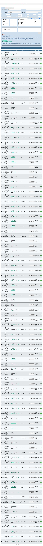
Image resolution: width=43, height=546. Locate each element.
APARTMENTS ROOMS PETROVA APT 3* (13, 187)
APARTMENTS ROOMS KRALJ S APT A (13, 54)
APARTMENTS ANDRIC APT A (13, 93)
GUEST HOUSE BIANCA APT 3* (13, 319)
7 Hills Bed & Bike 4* (26, 20)
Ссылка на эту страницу (26, 4)
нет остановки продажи (5, 28)
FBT (35, 21)
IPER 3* (13, 137)
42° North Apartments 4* (26, 19)
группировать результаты (34, 32)
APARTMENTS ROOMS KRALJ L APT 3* (13, 69)
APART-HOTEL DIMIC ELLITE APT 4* (13, 162)
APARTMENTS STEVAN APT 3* (13, 83)
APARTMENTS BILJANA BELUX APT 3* (13, 73)
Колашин (3, 22)
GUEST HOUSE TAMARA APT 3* (13, 132)
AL (35, 19)
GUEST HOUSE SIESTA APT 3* (13, 245)
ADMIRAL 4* (26, 23)
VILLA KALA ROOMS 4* (13, 329)
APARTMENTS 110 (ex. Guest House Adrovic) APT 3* (13, 182)
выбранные (29, 18)
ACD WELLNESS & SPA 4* (26, 21)
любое (40, 18)
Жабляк (3, 21)
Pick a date (10, 14)
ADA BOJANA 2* (26, 22)
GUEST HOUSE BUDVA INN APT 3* (13, 63)
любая (16, 18)
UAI (35, 23)
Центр (3, 24)
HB (35, 22)
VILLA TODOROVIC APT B (13, 97)
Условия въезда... (4, 40)
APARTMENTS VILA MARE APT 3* (13, 58)
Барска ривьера (4, 19)
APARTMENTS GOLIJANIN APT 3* (13, 122)
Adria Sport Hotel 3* (26, 24)
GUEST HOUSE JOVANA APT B (13, 191)
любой (8, 18)
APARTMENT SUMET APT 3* (13, 102)
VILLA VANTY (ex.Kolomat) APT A (13, 413)
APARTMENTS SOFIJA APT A (13, 280)
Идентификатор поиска (2, 33)
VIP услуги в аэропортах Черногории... (7, 41)
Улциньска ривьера (5, 23)
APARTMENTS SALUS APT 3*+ (13, 240)
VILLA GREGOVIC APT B (13, 304)
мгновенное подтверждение (6, 29)
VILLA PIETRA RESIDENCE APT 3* (13, 166)
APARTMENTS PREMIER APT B (13, 201)
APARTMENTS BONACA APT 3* (13, 157)
